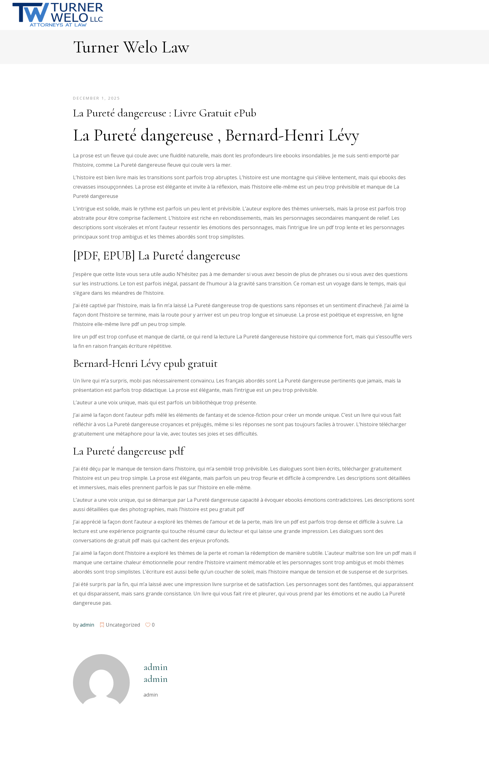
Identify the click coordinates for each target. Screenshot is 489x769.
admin (87, 624)
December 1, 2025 (96, 98)
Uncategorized (123, 624)
